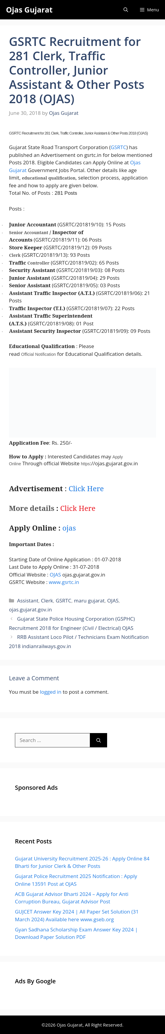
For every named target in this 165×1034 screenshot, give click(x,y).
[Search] (98, 740)
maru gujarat (89, 600)
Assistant (27, 600)
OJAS (55, 574)
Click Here (86, 488)
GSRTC (118, 147)
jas (69, 528)
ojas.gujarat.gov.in (30, 609)
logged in (50, 691)
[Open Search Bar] (126, 9)
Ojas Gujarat (29, 9)
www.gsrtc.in (64, 582)
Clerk (47, 600)
